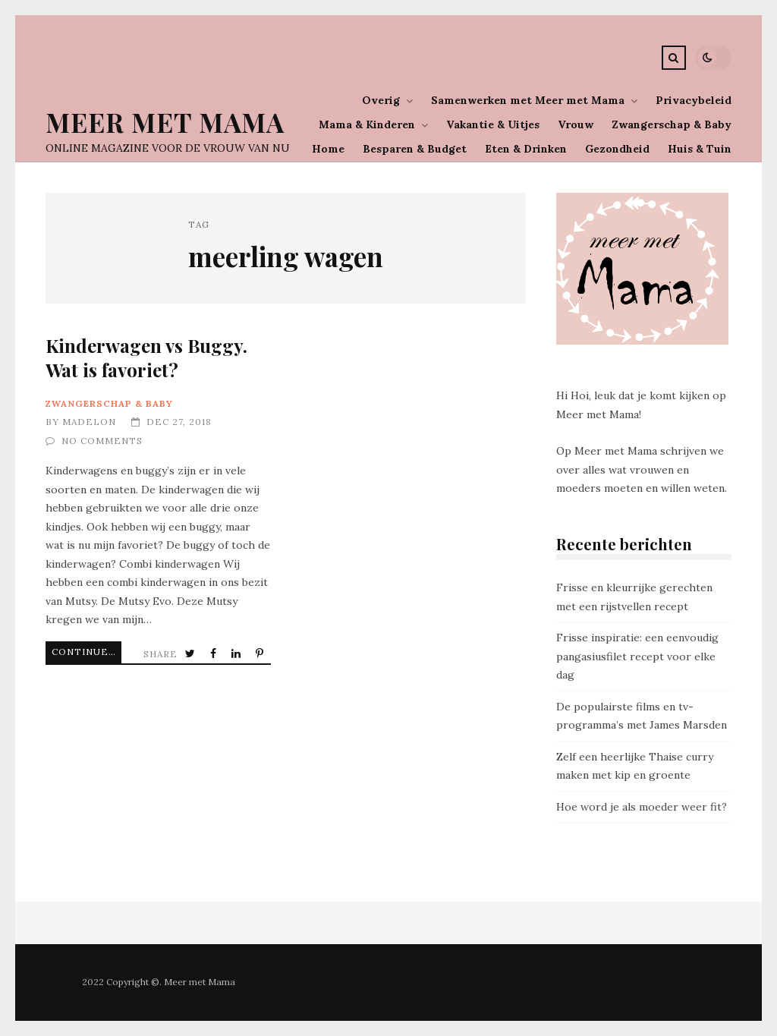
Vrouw (575, 124)
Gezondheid (617, 149)
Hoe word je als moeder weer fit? (641, 807)
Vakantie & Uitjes (492, 124)
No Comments (102, 440)
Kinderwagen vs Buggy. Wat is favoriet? (146, 357)
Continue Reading (86, 651)
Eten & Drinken (526, 149)
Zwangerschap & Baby (671, 124)
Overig (381, 100)
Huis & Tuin (699, 149)
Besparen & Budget (415, 149)
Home (328, 149)
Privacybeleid (693, 100)
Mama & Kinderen (367, 124)
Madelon (89, 421)
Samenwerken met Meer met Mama (527, 100)
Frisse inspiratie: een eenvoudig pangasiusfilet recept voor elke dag (637, 656)
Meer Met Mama (165, 122)
